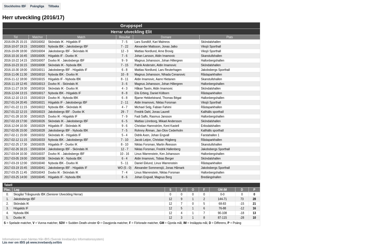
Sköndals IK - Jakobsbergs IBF (68, 121)
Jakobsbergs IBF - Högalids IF (67, 69)
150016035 (37, 144)
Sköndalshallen (211, 41)
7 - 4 (124, 172)
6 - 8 (124, 69)
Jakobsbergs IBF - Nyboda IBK (68, 130)
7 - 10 (125, 139)
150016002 (37, 41)
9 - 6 (124, 125)
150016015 (37, 79)
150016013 (37, 83)
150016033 (37, 139)
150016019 (37, 97)
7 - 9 (124, 116)
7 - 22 (125, 46)
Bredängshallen (211, 177)
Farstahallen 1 (210, 135)
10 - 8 (125, 74)
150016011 (37, 69)
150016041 (37, 167)
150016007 (37, 60)
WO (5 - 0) (124, 167)
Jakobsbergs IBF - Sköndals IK (68, 51)
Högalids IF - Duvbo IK (63, 55)
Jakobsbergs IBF (24, 199)
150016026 (37, 121)
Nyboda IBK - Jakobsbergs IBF (68, 46)
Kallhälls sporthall (212, 111)
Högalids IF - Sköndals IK (64, 125)
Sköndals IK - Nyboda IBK (65, 65)
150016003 (37, 46)
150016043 (37, 172)
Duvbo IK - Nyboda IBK (63, 97)
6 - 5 (124, 121)
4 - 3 (124, 88)
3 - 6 (124, 83)
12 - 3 (125, 51)
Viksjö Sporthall (211, 46)
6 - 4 (124, 158)
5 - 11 (125, 163)
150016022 (37, 107)
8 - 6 (124, 177)
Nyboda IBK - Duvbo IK (63, 74)
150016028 (37, 130)
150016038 (37, 158)
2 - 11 (125, 102)
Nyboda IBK (21, 213)
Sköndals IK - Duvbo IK (63, 88)
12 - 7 (125, 149)
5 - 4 (124, 135)
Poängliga (37, 6)
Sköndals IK (21, 203)
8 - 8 (124, 93)
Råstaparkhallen (211, 74)
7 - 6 (124, 55)
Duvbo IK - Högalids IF (63, 116)
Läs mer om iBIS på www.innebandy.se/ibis (32, 242)
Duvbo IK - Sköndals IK (63, 83)
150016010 (37, 74)
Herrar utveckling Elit (131, 31)
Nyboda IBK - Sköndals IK (65, 107)
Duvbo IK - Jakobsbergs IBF (66, 60)
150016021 (37, 102)
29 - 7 (125, 111)
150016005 (37, 55)
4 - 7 (124, 107)
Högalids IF (20, 208)
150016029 (37, 125)
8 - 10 (125, 144)
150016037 (37, 153)
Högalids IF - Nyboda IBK (64, 79)
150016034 (37, 149)
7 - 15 (125, 65)
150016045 (37, 177)
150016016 (37, 88)
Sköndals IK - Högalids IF (64, 41)
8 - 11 (125, 79)
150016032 (37, 135)
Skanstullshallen (211, 55)
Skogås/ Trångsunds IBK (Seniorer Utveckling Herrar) (47, 194)
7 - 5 (124, 41)
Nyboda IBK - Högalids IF (64, 93)
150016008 (37, 65)
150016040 (37, 163)
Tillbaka (53, 6)
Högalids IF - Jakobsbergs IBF (67, 102)
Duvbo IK (19, 217)
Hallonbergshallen (212, 60)
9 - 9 (124, 60)
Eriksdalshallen (211, 125)
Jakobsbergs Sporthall (215, 69)
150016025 (37, 116)
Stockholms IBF (15, 6)
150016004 (37, 51)
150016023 (37, 111)
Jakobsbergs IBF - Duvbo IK (66, 111)
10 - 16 (124, 153)
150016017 (37, 93)
